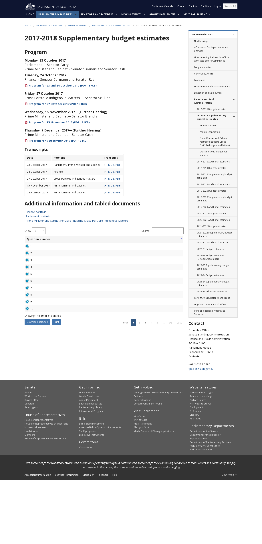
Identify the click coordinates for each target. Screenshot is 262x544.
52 (170, 433)
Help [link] (115, 539)
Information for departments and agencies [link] (211, 49)
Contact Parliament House (148, 468)
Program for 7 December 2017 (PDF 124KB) (58, 141)
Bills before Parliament (91, 488)
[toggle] (233, 35)
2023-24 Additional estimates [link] (212, 291)
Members (30, 499)
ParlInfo (193, 7)
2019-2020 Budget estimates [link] (211, 190)
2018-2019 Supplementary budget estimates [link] (214, 176)
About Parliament (162, 14)
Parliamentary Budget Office (205, 510)
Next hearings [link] (201, 41)
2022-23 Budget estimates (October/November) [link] (210, 257)
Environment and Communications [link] (212, 86)
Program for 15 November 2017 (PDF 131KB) (59, 122)
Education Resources (90, 468)
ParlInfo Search (198, 464)
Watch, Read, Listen (89, 460)
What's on (139, 480)
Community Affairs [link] (203, 73)
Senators (30, 468)
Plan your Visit (141, 491)
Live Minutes (31, 495)
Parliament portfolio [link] (210, 131)
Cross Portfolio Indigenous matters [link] (213, 153)
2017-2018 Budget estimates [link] (211, 109)
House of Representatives (39, 484)
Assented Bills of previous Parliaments (100, 491)
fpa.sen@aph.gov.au (200, 369)
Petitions (138, 460)
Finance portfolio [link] (208, 125)
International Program (91, 475)
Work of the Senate (35, 460)
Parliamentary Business (55, 14)
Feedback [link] (103, 539)
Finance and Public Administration (111, 25)
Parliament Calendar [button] (163, 7)
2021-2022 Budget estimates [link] (211, 226)
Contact (181, 7)
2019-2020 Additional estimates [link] (213, 207)
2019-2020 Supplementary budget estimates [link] (214, 199)
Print (56, 432)
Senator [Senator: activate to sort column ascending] (50, 239)
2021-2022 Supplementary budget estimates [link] (214, 234)
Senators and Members (97, 14)
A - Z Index (195, 475)
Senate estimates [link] (202, 34)
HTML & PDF (112, 165)
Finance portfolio (36, 212)
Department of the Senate (204, 495)
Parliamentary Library (90, 471)
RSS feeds (195, 482)
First (125, 433)
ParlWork (206, 7)
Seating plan (31, 471)
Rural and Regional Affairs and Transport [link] (209, 312)
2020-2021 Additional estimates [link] (213, 219)
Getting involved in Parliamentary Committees (158, 456)
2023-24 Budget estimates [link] (210, 275)
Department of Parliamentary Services (210, 506)
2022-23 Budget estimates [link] (210, 249)
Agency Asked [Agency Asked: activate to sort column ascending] (108, 240)
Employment (196, 471)
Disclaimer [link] (88, 539)
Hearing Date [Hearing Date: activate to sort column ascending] (143, 240)
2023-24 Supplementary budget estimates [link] (213, 283)
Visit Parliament (195, 14)
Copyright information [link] (67, 539)
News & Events (131, 14)
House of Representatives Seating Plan (46, 502)
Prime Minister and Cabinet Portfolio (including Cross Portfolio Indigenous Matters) (77, 221)
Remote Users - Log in (201, 460)
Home (30, 14)
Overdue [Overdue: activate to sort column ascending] (160, 239)
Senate (28, 456)
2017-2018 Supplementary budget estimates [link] (211, 117)
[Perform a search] (234, 7)
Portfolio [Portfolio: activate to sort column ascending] (68, 239)
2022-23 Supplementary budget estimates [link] (213, 267)
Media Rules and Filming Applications (154, 495)
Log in (218, 7)
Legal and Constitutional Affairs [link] (210, 304)
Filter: (164, 231)
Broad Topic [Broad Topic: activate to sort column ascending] (88, 239)
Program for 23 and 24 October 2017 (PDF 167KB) (63, 85)
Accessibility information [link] (38, 539)
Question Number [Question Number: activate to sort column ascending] (33, 240)
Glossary (194, 479)
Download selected (37, 432)
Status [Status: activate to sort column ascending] (126, 239)
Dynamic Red (32, 464)
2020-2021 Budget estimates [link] (211, 213)
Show (35, 231)
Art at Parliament (143, 488)
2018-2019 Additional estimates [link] (213, 184)
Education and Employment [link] (208, 93)
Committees (85, 511)
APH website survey (200, 468)
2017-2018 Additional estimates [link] (213, 161)
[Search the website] (230, 7)
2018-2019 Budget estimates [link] (211, 168)
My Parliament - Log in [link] (201, 456)
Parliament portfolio (38, 216)
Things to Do (140, 484)
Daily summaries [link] (202, 67)
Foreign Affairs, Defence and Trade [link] (212, 298)
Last (179, 433)
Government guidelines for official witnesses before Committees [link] (211, 59)
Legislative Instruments (91, 499)
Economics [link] (199, 80)
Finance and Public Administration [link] (205, 101)
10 (31, 409)
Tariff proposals (87, 495)
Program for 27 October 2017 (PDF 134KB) (58, 104)
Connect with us (142, 464)
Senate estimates (77, 25)
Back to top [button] (229, 539)
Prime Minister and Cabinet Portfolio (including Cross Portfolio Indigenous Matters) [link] (215, 142)
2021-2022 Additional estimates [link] (213, 242)
